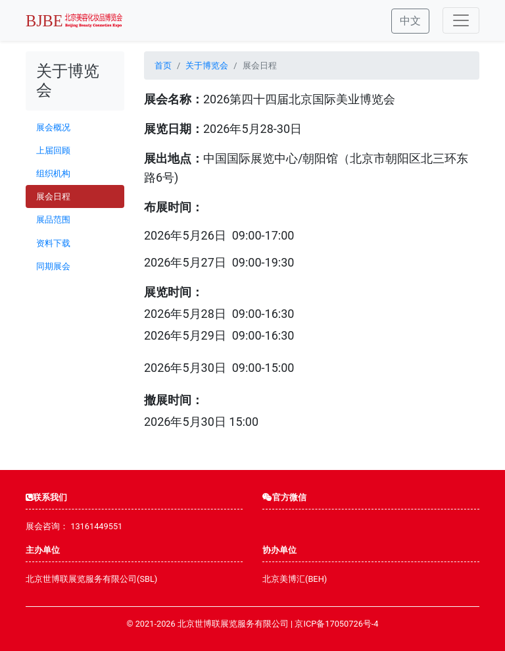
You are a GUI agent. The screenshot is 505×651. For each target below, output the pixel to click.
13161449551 (96, 526)
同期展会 (53, 266)
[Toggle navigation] (461, 20)
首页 (163, 65)
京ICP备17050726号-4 (336, 624)
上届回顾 (53, 150)
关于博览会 (206, 65)
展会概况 (53, 127)
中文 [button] (410, 20)
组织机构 (53, 173)
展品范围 (53, 219)
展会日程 (53, 196)
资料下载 (53, 243)
